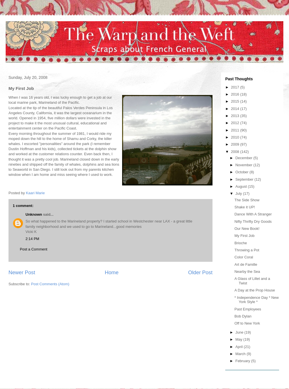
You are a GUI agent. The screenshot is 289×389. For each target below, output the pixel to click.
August (241, 186)
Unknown (34, 214)
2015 (235, 101)
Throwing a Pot (246, 250)
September (244, 179)
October (242, 172)
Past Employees (247, 309)
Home (112, 272)
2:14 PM (32, 239)
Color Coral (243, 257)
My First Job (244, 236)
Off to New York (247, 323)
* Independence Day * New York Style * (256, 299)
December (244, 158)
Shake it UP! (244, 207)
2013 (235, 116)
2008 (235, 152)
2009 (235, 144)
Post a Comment (33, 249)
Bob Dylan (242, 316)
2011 (235, 130)
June (240, 332)
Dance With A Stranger (253, 214)
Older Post (200, 272)
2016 (235, 94)
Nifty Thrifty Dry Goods (252, 221)
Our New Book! (246, 228)
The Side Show (246, 200)
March (241, 354)
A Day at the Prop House (254, 290)
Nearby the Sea (247, 271)
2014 (235, 109)
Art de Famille (245, 264)
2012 (235, 123)
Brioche (240, 243)
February (243, 361)
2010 (235, 137)
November (244, 165)
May (239, 339)
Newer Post (21, 272)
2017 (235, 87)
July (239, 193)
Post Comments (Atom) (50, 284)
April (239, 347)
